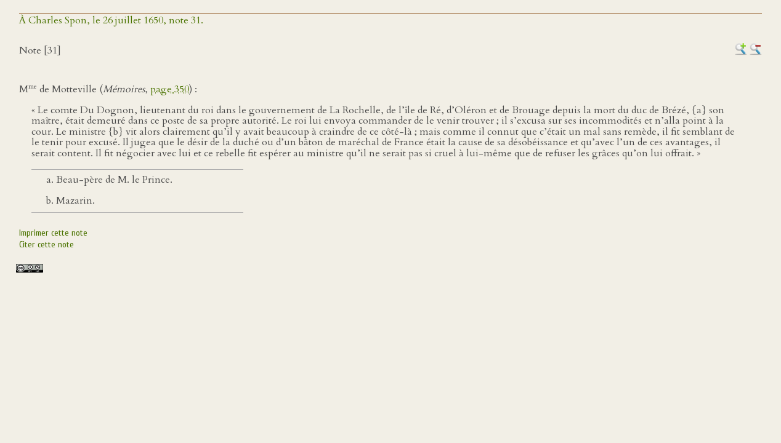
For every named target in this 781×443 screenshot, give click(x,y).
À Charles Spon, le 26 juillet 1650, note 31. (111, 20)
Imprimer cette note (53, 233)
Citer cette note (46, 244)
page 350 (169, 89)
